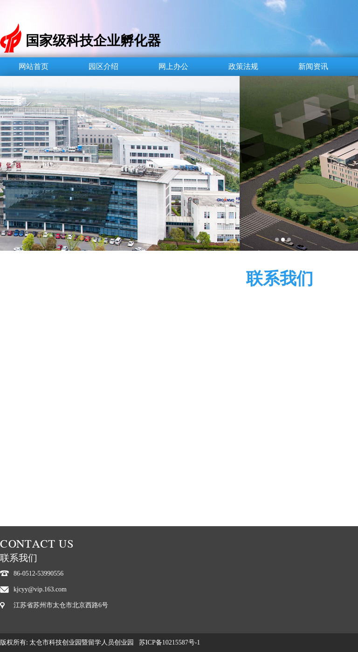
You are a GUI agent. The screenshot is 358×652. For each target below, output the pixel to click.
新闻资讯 (313, 66)
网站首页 (33, 66)
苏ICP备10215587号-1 (169, 642)
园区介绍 (103, 66)
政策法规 (243, 66)
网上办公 (173, 66)
